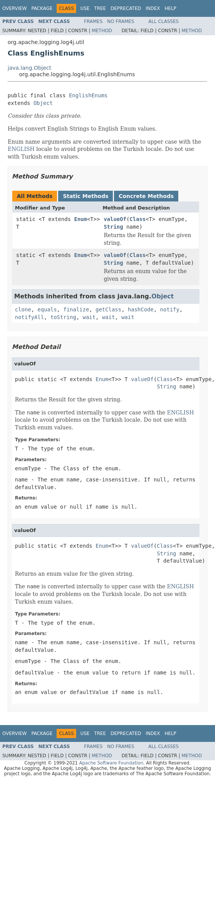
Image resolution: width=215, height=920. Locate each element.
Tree (100, 8)
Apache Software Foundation (111, 763)
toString (63, 317)
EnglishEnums (88, 95)
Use (85, 8)
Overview (14, 8)
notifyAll (29, 317)
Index (153, 8)
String (113, 227)
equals (47, 309)
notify (169, 309)
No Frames (120, 21)
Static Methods (85, 196)
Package (41, 8)
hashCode (140, 309)
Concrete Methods (146, 196)
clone (23, 309)
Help (170, 8)
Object (43, 103)
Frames (93, 21)
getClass (108, 309)
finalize (76, 309)
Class (138, 219)
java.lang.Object (29, 68)
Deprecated (126, 8)
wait (89, 317)
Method (102, 30)
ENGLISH (21, 149)
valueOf (115, 219)
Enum (80, 219)
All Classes (163, 21)
